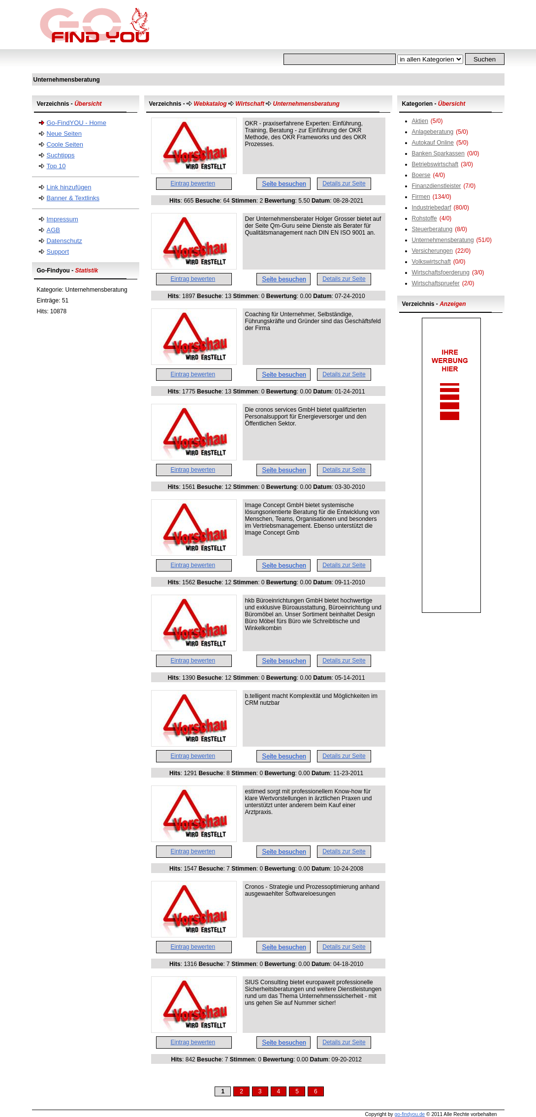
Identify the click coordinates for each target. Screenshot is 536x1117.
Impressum (62, 219)
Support (58, 251)
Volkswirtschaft (431, 261)
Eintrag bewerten (193, 183)
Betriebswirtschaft (435, 164)
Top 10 (56, 166)
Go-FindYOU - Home (76, 122)
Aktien (420, 121)
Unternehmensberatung (443, 240)
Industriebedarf (431, 207)
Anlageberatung (433, 131)
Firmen (421, 196)
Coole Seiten (65, 144)
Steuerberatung (432, 229)
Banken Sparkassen (438, 153)
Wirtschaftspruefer (436, 283)
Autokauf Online (433, 142)
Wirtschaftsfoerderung (441, 272)
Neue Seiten (64, 133)
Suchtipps (61, 155)
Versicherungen (432, 250)
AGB (53, 230)
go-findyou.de (409, 1114)
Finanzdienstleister (436, 185)
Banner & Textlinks (73, 198)
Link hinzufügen (69, 187)
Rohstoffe (424, 218)
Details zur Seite (343, 183)
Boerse (421, 175)
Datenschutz (64, 240)
